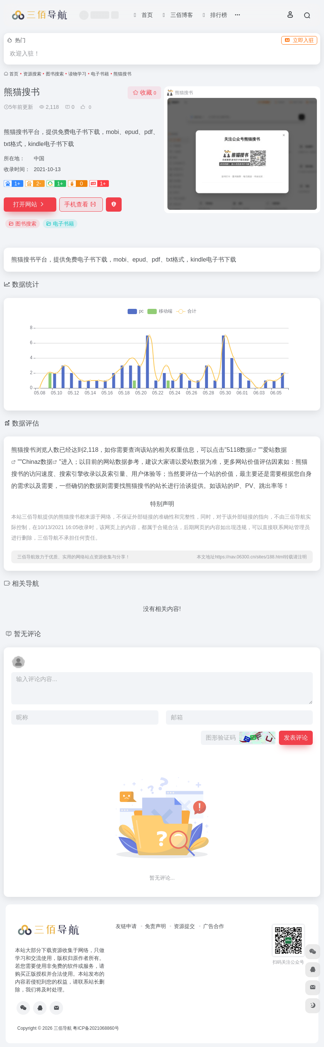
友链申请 (126, 926)
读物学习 (77, 74)
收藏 (144, 92)
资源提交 (184, 926)
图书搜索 (55, 74)
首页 (13, 74)
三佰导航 (63, 1028)
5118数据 (239, 450)
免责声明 (155, 926)
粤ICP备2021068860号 (96, 1028)
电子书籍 (100, 74)
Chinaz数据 (37, 462)
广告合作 (213, 926)
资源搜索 (32, 74)
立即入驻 (299, 40)
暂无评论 (27, 634)
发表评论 (296, 737)
